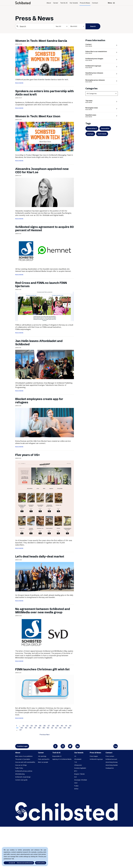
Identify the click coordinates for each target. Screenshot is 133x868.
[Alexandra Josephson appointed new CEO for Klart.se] (44, 192)
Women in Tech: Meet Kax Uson (37, 116)
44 (22, 728)
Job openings (42, 756)
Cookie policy (40, 862)
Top (115, 746)
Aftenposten (78, 765)
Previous (43, 734)
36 (44, 726)
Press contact (110, 756)
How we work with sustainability (25, 762)
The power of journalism (22, 759)
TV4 (75, 762)
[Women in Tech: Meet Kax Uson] (44, 136)
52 (56, 728)
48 (39, 728)
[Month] (77, 26)
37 (49, 726)
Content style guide (21, 780)
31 (23, 726)
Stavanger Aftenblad (80, 780)
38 (53, 726)
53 (60, 728)
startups (90, 134)
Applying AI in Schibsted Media (61, 759)
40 (62, 726)
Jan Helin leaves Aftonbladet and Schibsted (39, 342)
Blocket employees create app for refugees (39, 400)
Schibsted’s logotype (96, 759)
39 (57, 726)
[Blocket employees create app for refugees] (44, 422)
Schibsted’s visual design (23, 777)
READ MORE (19, 83)
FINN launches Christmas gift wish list (42, 669)
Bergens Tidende (79, 774)
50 (48, 728)
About (49, 3)
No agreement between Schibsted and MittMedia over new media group (42, 610)
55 (69, 728)
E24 (75, 777)
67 (21, 730)
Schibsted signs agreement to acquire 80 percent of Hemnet (44, 228)
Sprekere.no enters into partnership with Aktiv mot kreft (44, 92)
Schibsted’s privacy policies (23, 771)
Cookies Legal (22, 746)
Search (93, 26)
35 (40, 726)
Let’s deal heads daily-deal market (39, 556)
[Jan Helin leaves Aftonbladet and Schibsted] (44, 364)
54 (65, 728)
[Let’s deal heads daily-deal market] (44, 576)
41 (66, 726)
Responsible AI (56, 756)
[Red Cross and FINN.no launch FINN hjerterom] (44, 306)
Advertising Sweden (112, 765)
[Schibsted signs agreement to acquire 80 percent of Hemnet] (44, 250)
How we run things (21, 765)
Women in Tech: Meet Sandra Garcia (41, 41)
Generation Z (92, 128)
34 (36, 726)
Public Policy (19, 768)
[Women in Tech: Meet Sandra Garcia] (44, 61)
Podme (76, 786)
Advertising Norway (112, 762)
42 (70, 726)
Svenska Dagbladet (80, 768)
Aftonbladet (77, 759)
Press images (94, 756)
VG (75, 756)
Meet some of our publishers (24, 756)
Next (48, 734)
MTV (75, 771)
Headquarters (110, 768)
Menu (111, 3)
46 (30, 728)
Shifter (76, 789)
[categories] (101, 93)
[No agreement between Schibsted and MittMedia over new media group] (44, 632)
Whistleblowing (20, 774)
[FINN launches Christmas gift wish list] (44, 689)
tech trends (102, 134)
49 (43, 728)
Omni (75, 783)
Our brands (74, 3)
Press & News (85, 3)
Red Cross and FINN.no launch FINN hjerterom (41, 284)
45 (26, 728)
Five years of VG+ (27, 455)
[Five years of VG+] (44, 498)
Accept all (9, 862)
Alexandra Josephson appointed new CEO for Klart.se (42, 170)
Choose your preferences (25, 862)
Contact (95, 3)
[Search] (34, 26)
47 (35, 728)
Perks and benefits (43, 759)
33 (32, 726)
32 (27, 726)
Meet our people (43, 762)
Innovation (105, 128)
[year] (61, 26)
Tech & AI (64, 3)
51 (52, 728)
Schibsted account (111, 759)
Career (55, 3)
